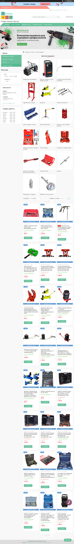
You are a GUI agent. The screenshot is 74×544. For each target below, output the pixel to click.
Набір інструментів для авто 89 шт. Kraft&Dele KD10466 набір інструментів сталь (64, 435)
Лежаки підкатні (44, 147)
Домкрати (42, 102)
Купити (29, 238)
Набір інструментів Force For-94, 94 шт (48, 392)
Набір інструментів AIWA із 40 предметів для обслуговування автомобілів (31, 515)
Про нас (5, 62)
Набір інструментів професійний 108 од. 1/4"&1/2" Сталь (30, 475)
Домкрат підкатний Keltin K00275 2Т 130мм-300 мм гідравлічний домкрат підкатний (47, 310)
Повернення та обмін (8, 56)
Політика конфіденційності (45, 542)
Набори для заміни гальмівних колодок (31, 148)
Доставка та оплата (8, 59)
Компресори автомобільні (30, 79)
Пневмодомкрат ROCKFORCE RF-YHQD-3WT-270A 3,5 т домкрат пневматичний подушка (65, 352)
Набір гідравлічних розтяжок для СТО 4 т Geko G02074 (47, 227)
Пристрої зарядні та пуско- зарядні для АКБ (47, 80)
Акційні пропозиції (37, 24)
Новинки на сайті (26, 24)
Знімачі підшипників (45, 124)
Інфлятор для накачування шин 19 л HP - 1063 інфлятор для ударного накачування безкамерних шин (30, 268)
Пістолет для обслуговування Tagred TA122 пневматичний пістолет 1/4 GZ (64, 228)
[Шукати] (58, 17)
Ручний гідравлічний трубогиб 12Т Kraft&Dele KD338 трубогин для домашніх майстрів (48, 268)
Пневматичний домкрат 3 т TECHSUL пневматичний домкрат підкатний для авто (65, 310)
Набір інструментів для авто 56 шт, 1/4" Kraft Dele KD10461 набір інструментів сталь (64, 393)
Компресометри (44, 171)
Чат (68, 540)
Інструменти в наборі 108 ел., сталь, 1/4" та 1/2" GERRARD (65, 475)
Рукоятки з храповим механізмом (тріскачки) (29, 171)
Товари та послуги (7, 65)
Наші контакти (48, 24)
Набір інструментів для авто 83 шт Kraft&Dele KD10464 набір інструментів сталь (47, 435)
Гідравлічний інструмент (29, 102)
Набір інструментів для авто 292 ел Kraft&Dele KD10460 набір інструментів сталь (30, 435)
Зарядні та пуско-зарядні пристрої (63, 125)
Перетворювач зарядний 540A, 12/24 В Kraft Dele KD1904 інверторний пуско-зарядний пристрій (64, 516)
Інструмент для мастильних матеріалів (64, 80)
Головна (7, 24)
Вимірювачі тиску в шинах (46, 194)
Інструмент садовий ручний (64, 147)
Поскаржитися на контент (32, 542)
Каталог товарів (15, 24)
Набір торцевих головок (29, 124)
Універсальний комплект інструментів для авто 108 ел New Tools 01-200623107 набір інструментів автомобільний (48, 517)
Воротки (59, 171)
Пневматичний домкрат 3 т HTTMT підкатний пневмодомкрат (31, 351)
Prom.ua (44, 541)
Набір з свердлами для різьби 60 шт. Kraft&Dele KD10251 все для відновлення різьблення (48, 475)
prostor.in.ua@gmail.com (9, 103)
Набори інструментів (62, 102)
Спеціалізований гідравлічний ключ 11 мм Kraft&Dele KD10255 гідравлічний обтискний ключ (31, 310)
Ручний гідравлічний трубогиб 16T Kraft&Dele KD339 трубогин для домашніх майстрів (65, 268)
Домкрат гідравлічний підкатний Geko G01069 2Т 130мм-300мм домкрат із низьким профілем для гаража (30, 394)
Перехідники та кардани (29, 194)
